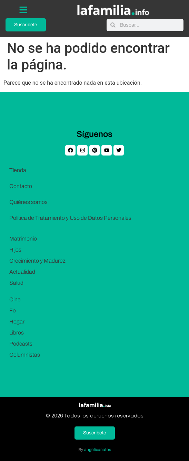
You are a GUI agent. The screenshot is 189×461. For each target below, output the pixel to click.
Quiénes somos (28, 202)
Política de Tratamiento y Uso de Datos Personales (70, 218)
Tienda (17, 170)
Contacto (20, 186)
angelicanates (97, 449)
